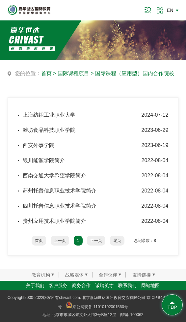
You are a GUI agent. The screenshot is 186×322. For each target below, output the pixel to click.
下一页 (96, 240)
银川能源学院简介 (44, 160)
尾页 (117, 240)
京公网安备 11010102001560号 (97, 307)
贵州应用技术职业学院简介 (54, 221)
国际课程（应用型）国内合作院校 (134, 73)
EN (170, 10)
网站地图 (150, 285)
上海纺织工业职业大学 (49, 115)
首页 (46, 73)
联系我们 (127, 285)
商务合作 (81, 285)
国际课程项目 (73, 73)
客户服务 (58, 285)
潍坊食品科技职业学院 (49, 130)
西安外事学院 (38, 145)
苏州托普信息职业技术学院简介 (59, 190)
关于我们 (35, 285)
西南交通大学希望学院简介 (54, 175)
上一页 (60, 240)
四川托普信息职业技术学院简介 (59, 206)
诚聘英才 (104, 285)
